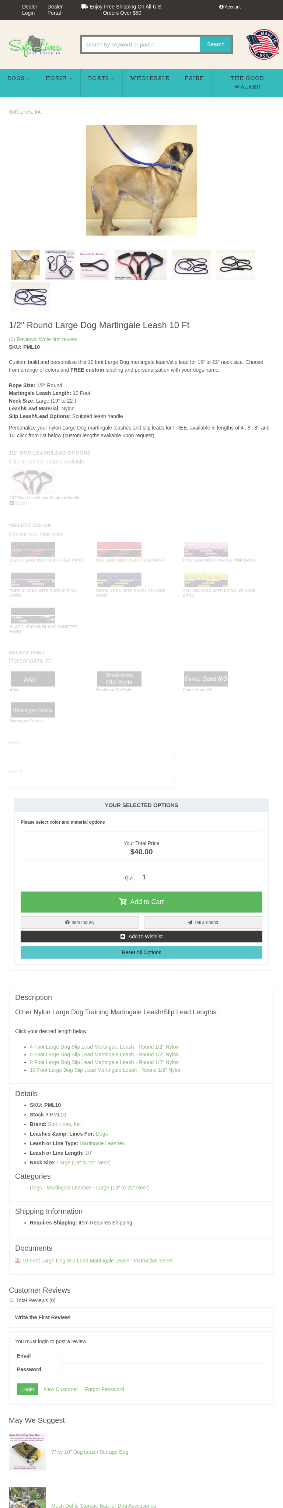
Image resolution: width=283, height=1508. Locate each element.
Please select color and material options (63, 822)
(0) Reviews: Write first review (43, 339)
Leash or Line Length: (57, 1153)
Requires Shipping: (53, 1223)
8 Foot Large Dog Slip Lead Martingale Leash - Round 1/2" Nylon (104, 1062)
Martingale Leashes (102, 1143)
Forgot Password (104, 1389)
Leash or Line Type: (54, 1143)
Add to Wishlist (146, 936)
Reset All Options (141, 952)
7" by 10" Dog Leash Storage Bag (89, 1452)
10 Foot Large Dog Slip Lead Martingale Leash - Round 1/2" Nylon (106, 1070)
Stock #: (40, 1115)
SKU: (15, 347)
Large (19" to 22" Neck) (84, 1162)
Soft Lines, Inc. (26, 112)
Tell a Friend (206, 922)
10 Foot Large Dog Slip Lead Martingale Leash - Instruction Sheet (93, 1261)
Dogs (102, 1134)
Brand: (38, 1124)
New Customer (61, 1389)
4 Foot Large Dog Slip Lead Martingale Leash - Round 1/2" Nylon (104, 1047)
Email (24, 1356)
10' (88, 1153)
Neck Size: (43, 1162)
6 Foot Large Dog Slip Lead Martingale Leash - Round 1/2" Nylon (104, 1054)
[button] (156, 44)
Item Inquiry (82, 922)
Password (29, 1369)
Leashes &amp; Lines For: (62, 1134)
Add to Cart (147, 902)
